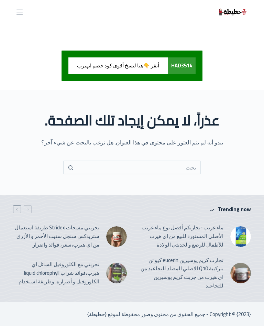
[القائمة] (19, 12)
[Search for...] (139, 167)
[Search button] (70, 167)
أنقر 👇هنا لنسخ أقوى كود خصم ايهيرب (118, 65)
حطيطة (97, 314)
